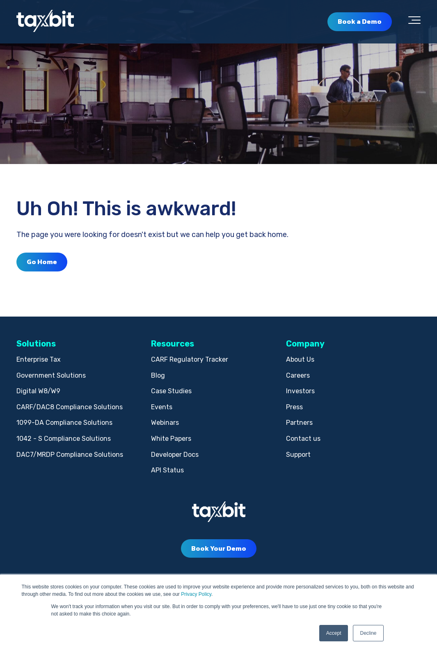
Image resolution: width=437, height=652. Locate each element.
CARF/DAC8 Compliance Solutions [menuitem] (69, 407)
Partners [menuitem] (299, 422)
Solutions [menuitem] (36, 344)
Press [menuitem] (294, 407)
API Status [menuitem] (167, 470)
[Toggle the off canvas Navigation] (414, 21)
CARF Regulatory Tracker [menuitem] (189, 359)
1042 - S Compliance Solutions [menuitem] (63, 438)
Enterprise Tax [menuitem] (38, 359)
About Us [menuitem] (300, 359)
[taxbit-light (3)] (45, 21)
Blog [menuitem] (158, 375)
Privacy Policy (196, 594)
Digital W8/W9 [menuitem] (38, 391)
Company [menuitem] (305, 344)
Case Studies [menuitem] (171, 391)
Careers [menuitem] (298, 375)
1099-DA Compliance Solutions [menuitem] (64, 422)
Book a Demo (360, 21)
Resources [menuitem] (172, 344)
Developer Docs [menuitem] (175, 454)
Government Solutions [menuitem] (51, 375)
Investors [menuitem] (300, 391)
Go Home (42, 262)
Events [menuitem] (161, 407)
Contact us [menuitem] (303, 438)
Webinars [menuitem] (165, 422)
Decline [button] (368, 633)
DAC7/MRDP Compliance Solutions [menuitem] (69, 454)
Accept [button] (333, 633)
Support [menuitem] (298, 454)
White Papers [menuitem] (171, 438)
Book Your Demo (218, 548)
